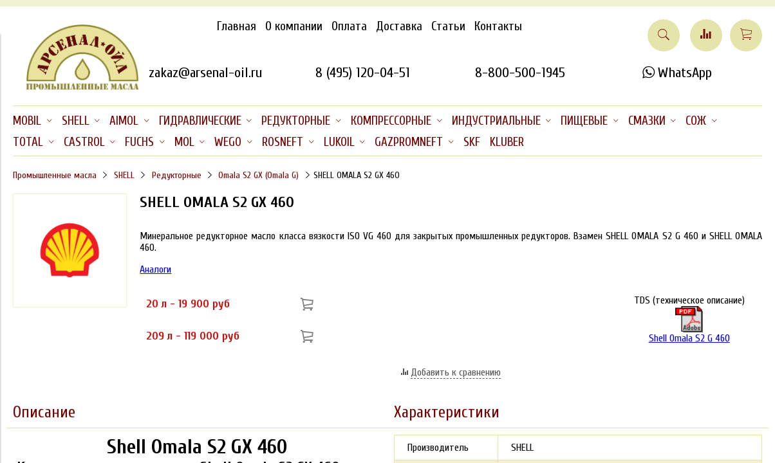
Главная (236, 26)
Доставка (399, 26)
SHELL (124, 175)
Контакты (498, 26)
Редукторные (176, 175)
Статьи (448, 26)
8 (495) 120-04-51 (362, 72)
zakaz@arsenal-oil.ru (205, 72)
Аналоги (155, 269)
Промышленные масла (55, 175)
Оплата (349, 26)
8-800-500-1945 (520, 72)
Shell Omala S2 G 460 (689, 325)
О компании (293, 26)
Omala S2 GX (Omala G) (258, 175)
